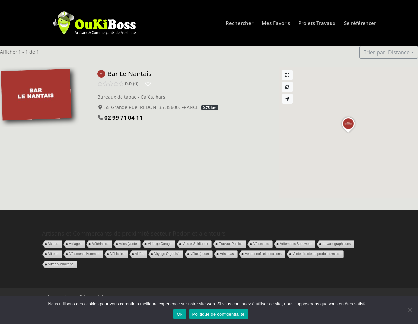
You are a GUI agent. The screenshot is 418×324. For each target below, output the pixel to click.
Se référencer (360, 23)
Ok (179, 314)
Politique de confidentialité (218, 314)
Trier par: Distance (387, 52)
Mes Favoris (276, 23)
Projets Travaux (316, 23)
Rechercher (239, 23)
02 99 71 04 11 (123, 117)
